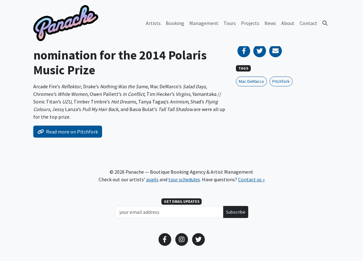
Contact (308, 23)
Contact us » (251, 179)
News (270, 23)
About (288, 23)
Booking (175, 23)
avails (152, 179)
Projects (250, 23)
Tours (230, 23)
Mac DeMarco (251, 81)
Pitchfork (281, 81)
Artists (153, 23)
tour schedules (184, 179)
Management (203, 23)
